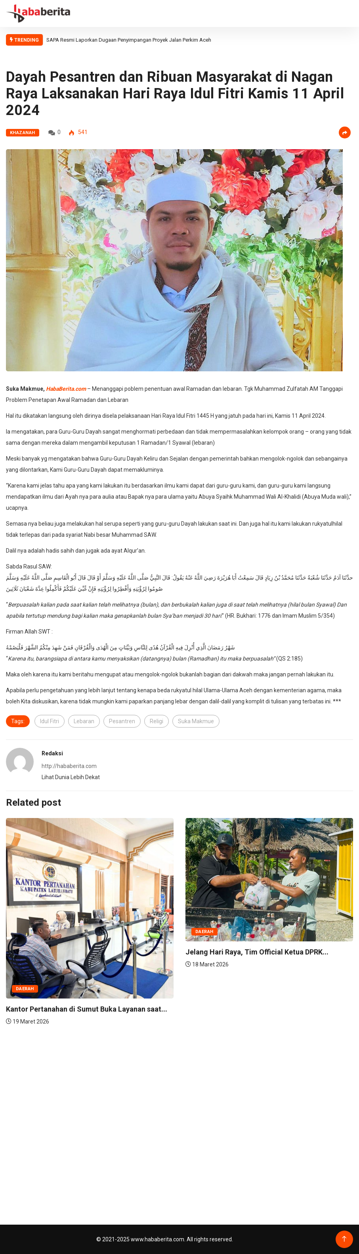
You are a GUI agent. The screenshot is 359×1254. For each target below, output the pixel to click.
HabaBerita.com (66, 389)
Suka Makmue (196, 721)
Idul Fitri (49, 721)
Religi (156, 721)
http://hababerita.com (69, 766)
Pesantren (122, 721)
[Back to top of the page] (344, 1239)
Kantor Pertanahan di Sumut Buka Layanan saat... (86, 1009)
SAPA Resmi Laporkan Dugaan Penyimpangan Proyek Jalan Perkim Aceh (129, 40)
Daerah (25, 988)
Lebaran (84, 721)
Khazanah (22, 132)
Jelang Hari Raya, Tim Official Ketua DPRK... (256, 952)
